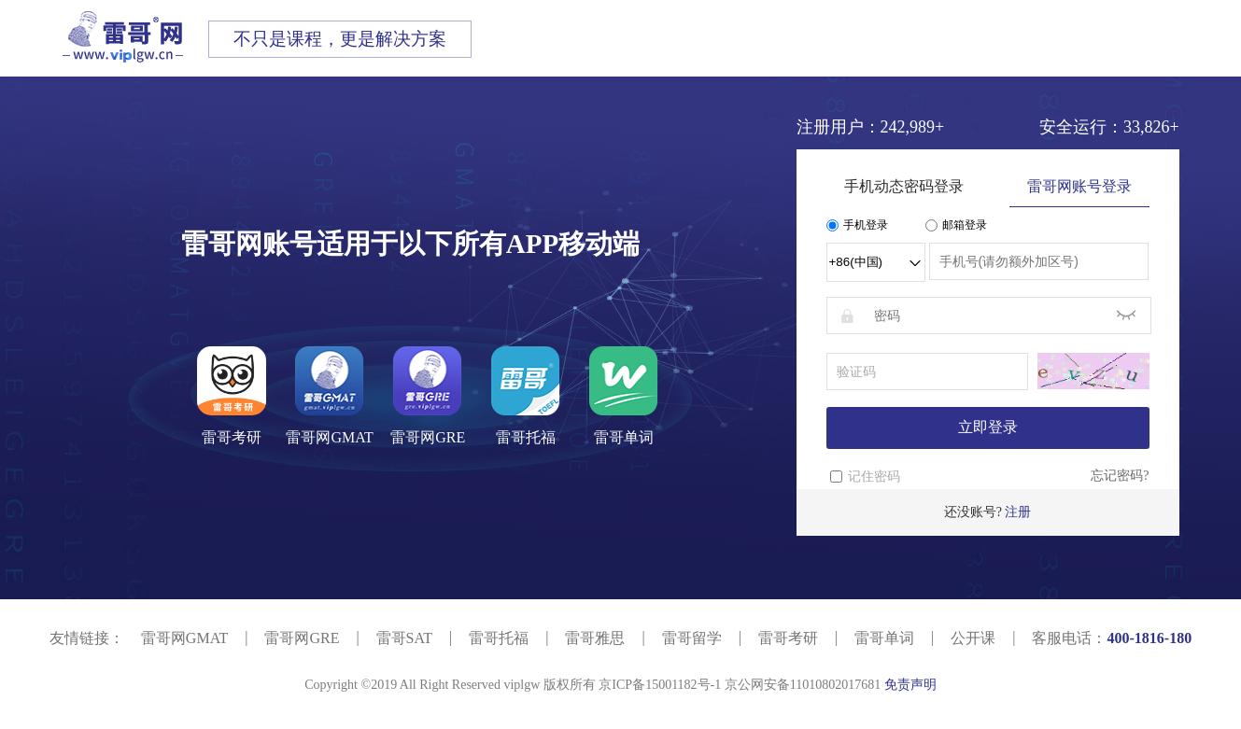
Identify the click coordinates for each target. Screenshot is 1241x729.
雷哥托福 (499, 638)
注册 (1018, 512)
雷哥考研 (788, 638)
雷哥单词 (884, 638)
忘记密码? (1120, 476)
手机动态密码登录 (904, 186)
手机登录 (857, 224)
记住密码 (874, 477)
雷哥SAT (404, 638)
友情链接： (86, 638)
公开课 (973, 638)
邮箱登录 (956, 224)
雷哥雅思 (595, 638)
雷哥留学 (692, 638)
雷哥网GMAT (184, 638)
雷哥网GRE (301, 638)
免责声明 (910, 685)
